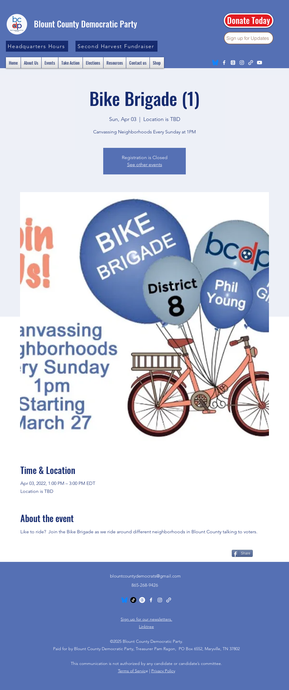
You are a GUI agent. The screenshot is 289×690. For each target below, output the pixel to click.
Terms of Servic (132, 670)
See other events (144, 164)
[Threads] (233, 63)
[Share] (242, 553)
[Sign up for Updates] (248, 38)
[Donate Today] (248, 20)
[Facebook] (224, 63)
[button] (37, 46)
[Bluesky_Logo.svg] (215, 63)
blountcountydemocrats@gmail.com (145, 576)
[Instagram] (242, 63)
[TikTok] (133, 600)
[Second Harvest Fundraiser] (116, 46)
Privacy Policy (163, 670)
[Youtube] (259, 63)
